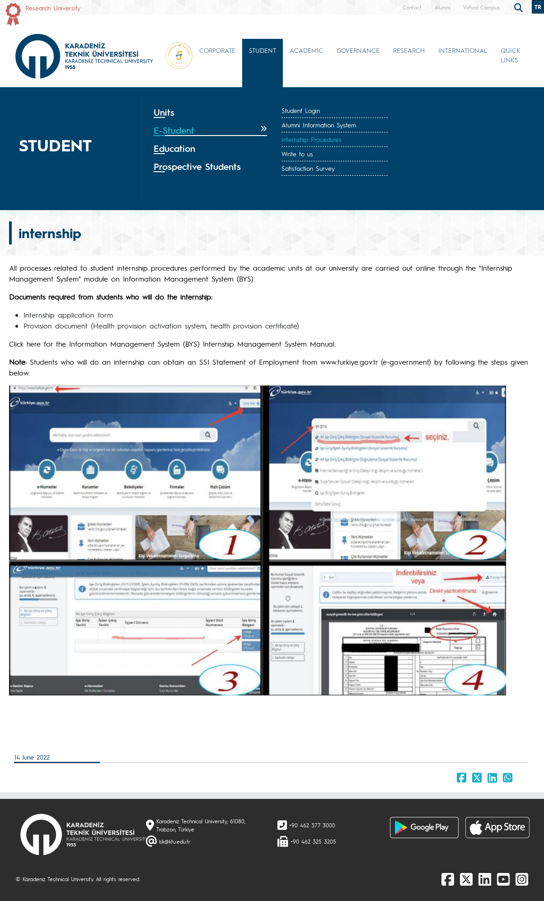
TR (538, 6)
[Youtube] (503, 878)
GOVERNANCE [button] (358, 50)
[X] (466, 878)
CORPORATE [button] (217, 50)
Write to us (297, 154)
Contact (412, 7)
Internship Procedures (311, 139)
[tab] (210, 112)
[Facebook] (447, 878)
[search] (519, 7)
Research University (52, 8)
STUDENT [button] (262, 50)
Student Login (300, 110)
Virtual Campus (481, 7)
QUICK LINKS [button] (511, 55)
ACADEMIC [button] (306, 50)
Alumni (442, 7)
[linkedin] (484, 878)
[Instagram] (522, 878)
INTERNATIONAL (462, 50)
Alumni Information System (318, 125)
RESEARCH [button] (409, 50)
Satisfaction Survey (308, 168)
